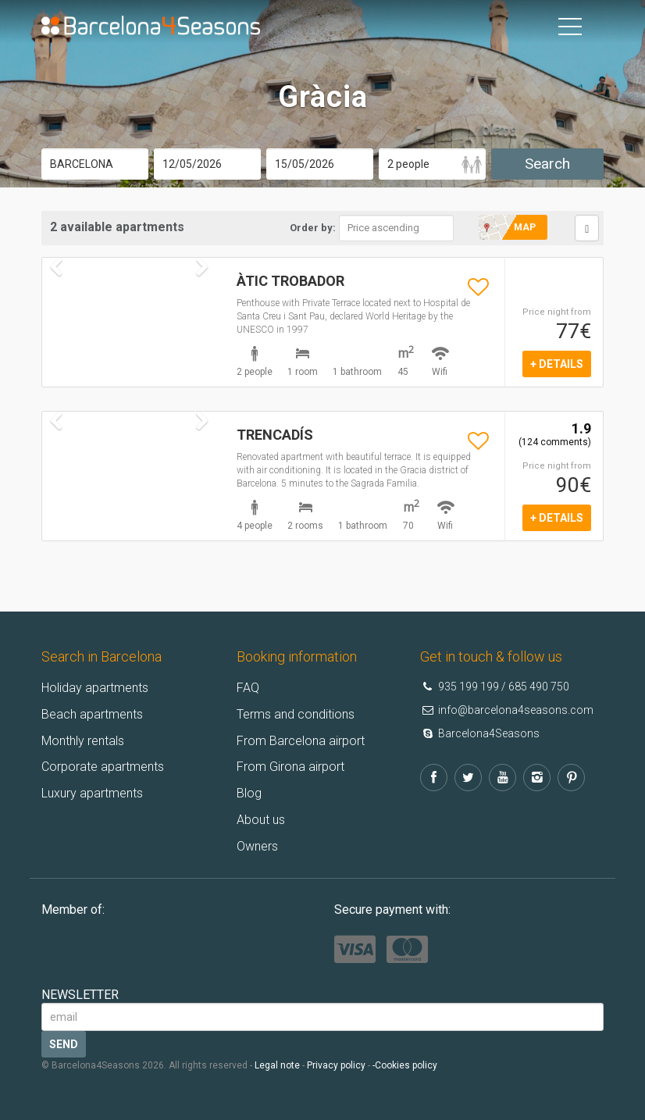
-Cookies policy (404, 1065)
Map (525, 227)
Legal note (277, 1065)
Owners (257, 846)
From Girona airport (290, 766)
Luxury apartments (92, 793)
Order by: (313, 228)
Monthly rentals (82, 740)
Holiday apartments (94, 687)
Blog (249, 793)
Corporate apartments (102, 766)
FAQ (248, 687)
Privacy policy (336, 1065)
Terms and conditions (296, 714)
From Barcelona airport (301, 740)
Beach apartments (92, 714)
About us (261, 819)
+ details (556, 364)
